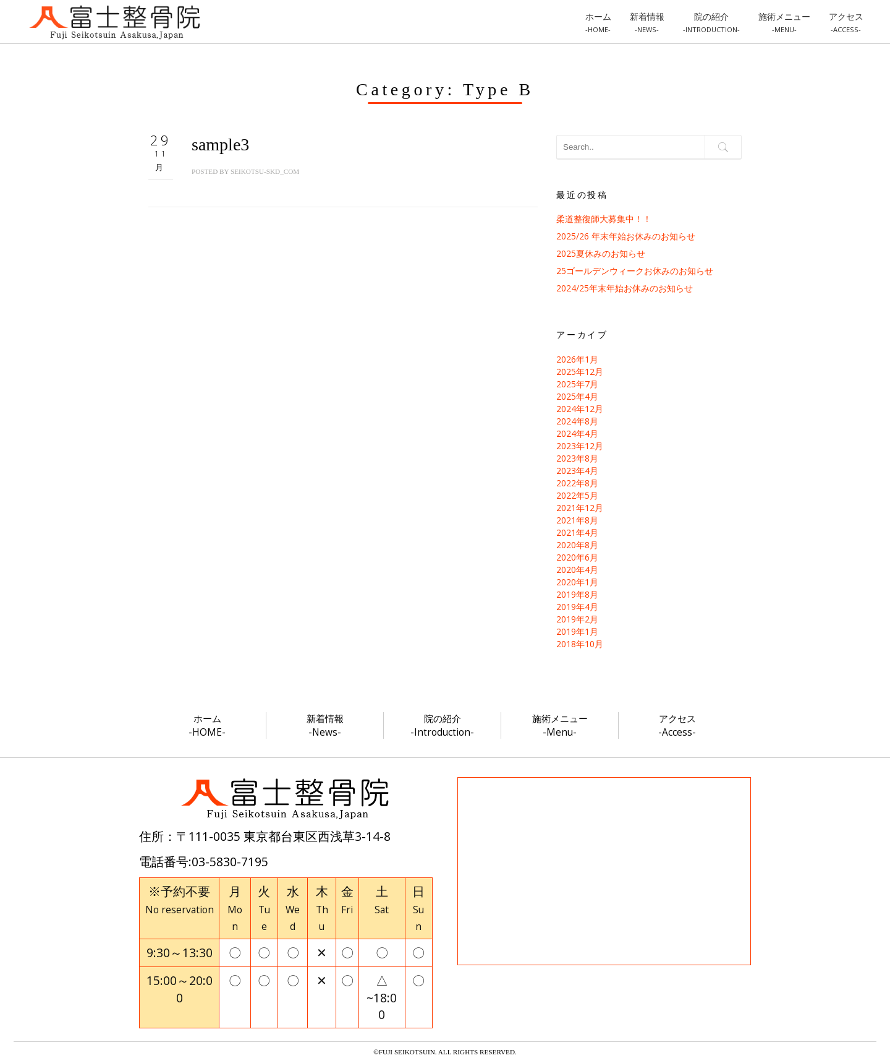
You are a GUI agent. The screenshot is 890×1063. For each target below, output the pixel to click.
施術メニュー (784, 22)
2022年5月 (577, 495)
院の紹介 (711, 22)
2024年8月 (577, 421)
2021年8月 (577, 520)
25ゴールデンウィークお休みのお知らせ (634, 271)
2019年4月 (577, 607)
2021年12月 (579, 508)
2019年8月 (577, 594)
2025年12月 (579, 371)
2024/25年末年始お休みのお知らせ (624, 288)
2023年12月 (579, 446)
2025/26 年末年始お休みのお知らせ (625, 236)
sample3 (220, 144)
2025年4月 (577, 396)
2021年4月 (577, 532)
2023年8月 (577, 458)
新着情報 (647, 22)
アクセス (846, 22)
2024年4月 (577, 433)
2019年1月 (577, 631)
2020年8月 (577, 545)
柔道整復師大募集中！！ (603, 219)
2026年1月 (577, 359)
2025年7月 (577, 384)
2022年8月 (577, 483)
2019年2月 (577, 619)
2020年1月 (577, 582)
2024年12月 (579, 409)
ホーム (598, 22)
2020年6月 (577, 557)
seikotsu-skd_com (265, 171)
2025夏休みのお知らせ (600, 253)
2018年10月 (579, 644)
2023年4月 (577, 470)
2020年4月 (577, 569)
